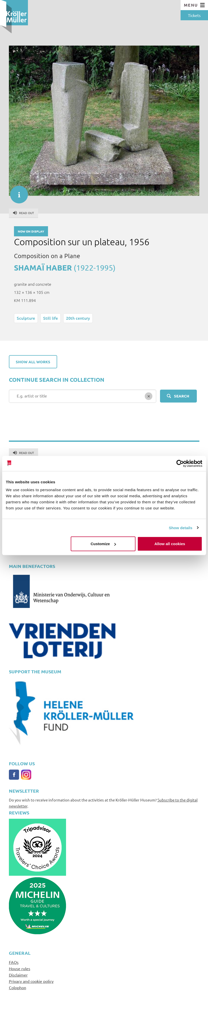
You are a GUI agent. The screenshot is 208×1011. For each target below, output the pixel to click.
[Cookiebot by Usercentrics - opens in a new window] (180, 463)
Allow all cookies (169, 544)
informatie (16, 192)
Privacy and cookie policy (31, 981)
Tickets (194, 15)
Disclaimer (18, 974)
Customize (103, 544)
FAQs (14, 962)
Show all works (33, 361)
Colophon (17, 987)
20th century (78, 318)
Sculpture (26, 318)
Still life (50, 318)
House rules (19, 968)
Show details (181, 527)
